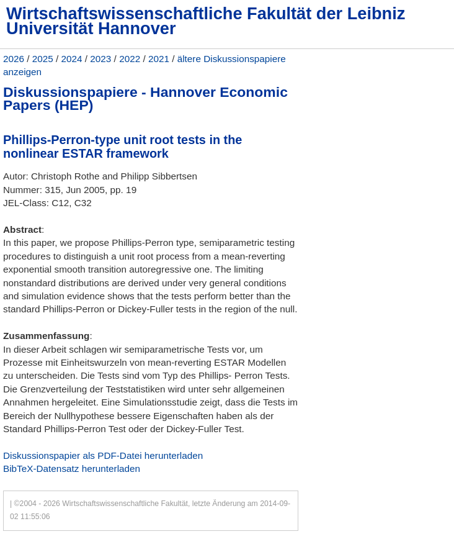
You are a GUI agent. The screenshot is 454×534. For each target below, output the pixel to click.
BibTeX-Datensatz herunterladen (71, 468)
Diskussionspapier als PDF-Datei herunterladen (103, 455)
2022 (129, 58)
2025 (42, 58)
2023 (100, 58)
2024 (71, 58)
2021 (158, 58)
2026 (13, 58)
